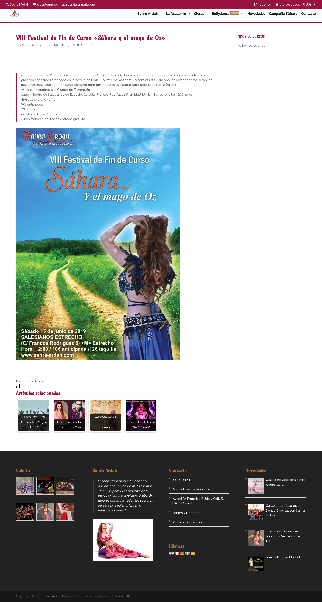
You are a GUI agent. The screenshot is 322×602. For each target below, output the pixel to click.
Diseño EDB (121, 596)
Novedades (256, 14)
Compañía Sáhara (283, 14)
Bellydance (225, 14)
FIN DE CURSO (81, 45)
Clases (199, 14)
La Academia (176, 14)
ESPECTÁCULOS (56, 45)
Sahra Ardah (148, 14)
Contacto (308, 14)
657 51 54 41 (19, 4)
